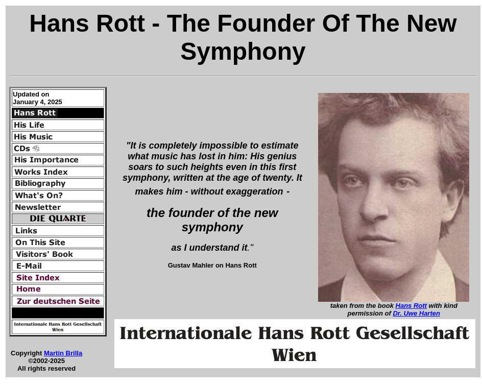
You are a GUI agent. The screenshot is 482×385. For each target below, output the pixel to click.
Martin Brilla (63, 353)
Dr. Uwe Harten (416, 313)
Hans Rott (411, 305)
